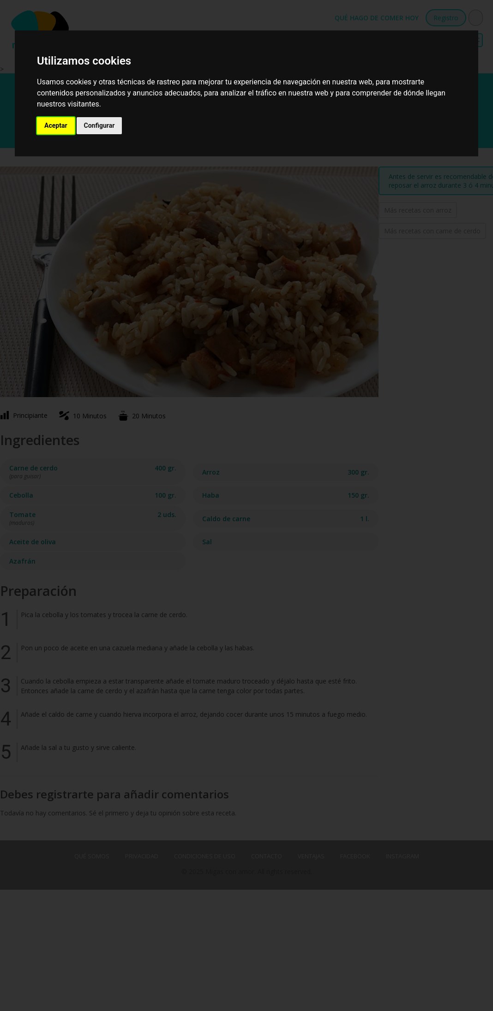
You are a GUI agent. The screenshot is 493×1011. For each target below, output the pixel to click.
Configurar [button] (99, 125)
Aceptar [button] (55, 125)
